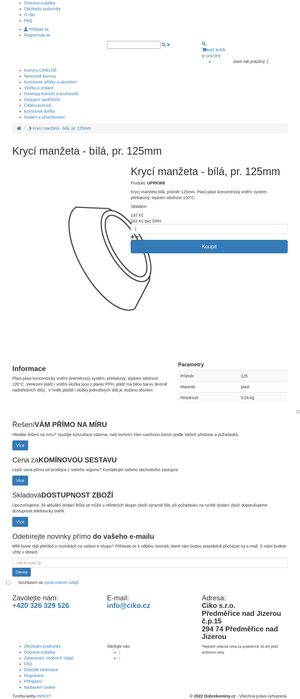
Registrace (34, 675)
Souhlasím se (48, 582)
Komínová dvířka (39, 111)
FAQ (28, 20)
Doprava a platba (39, 3)
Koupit (209, 246)
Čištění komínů (37, 105)
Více (20, 445)
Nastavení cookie (39, 687)
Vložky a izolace (38, 88)
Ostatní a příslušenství (44, 117)
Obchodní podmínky (42, 8)
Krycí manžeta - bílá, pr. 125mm (62, 128)
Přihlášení (33, 681)
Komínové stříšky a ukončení (50, 82)
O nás (29, 14)
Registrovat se (37, 35)
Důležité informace (41, 669)
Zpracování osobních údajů (49, 658)
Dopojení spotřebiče (42, 99)
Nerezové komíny (40, 76)
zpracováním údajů (61, 582)
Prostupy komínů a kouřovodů (51, 93)
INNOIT (44, 696)
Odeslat (22, 572)
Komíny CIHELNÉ (40, 70)
